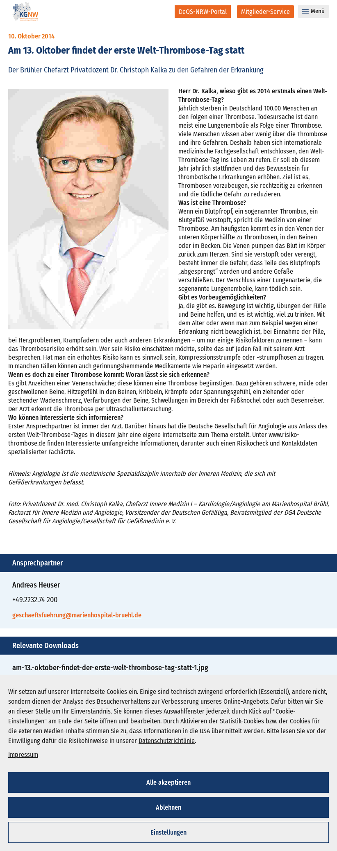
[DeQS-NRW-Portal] (203, 11)
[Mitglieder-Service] (265, 11)
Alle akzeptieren (168, 782)
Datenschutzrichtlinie (167, 741)
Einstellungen (168, 832)
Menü (313, 11)
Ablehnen (168, 807)
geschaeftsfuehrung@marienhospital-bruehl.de (76, 615)
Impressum (23, 755)
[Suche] (163, 11)
